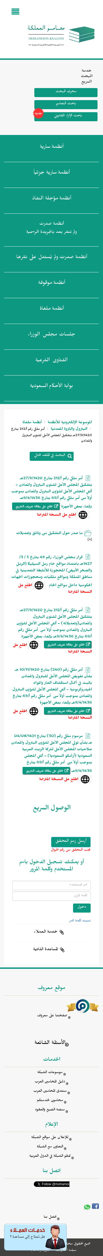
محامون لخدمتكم (50, 1101)
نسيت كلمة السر (80, 921)
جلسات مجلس (51, 335)
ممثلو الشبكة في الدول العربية (50, 1156)
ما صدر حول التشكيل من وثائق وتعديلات (49, 534)
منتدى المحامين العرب (50, 1091)
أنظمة (51, 148)
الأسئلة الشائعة (49, 1043)
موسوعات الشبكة (50, 1073)
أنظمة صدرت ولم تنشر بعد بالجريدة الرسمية (51, 229)
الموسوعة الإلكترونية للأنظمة (69, 423)
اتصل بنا (50, 1217)
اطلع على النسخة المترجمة (56, 515)
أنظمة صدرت (51, 258)
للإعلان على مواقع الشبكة (49, 1138)
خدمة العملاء (45, 932)
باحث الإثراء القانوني (58, 116)
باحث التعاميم (66, 104)
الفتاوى (51, 361)
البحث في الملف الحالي (49, 455)
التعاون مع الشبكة (50, 1147)
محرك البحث (66, 92)
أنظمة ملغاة (32, 423)
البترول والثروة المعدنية (68, 429)
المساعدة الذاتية (45, 950)
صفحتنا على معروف (52, 1016)
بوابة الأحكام (51, 387)
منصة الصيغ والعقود (50, 1110)
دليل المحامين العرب (50, 1082)
